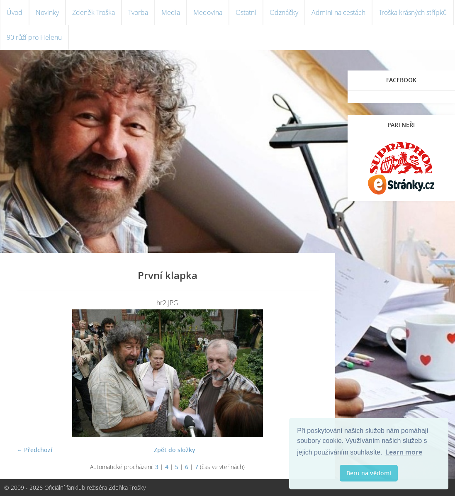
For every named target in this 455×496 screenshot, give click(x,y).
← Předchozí (34, 450)
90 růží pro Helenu (34, 37)
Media (170, 12)
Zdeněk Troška (93, 12)
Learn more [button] (403, 452)
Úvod (14, 12)
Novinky (47, 12)
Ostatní (246, 12)
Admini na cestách (338, 12)
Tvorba (138, 12)
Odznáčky (284, 12)
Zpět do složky (174, 450)
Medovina (207, 12)
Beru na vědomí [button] (368, 473)
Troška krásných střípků (413, 12)
